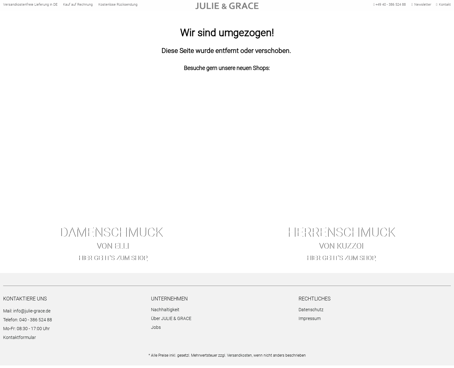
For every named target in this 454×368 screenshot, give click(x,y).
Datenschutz (311, 312)
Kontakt (443, 6)
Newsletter (421, 6)
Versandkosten (239, 358)
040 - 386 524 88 (35, 322)
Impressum (310, 320)
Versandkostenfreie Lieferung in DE (30, 6)
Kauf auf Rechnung (78, 6)
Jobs (156, 329)
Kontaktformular (19, 339)
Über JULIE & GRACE (171, 320)
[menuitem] (223, 313)
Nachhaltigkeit (165, 312)
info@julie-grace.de (31, 313)
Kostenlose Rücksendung (117, 6)
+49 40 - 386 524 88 (389, 6)
